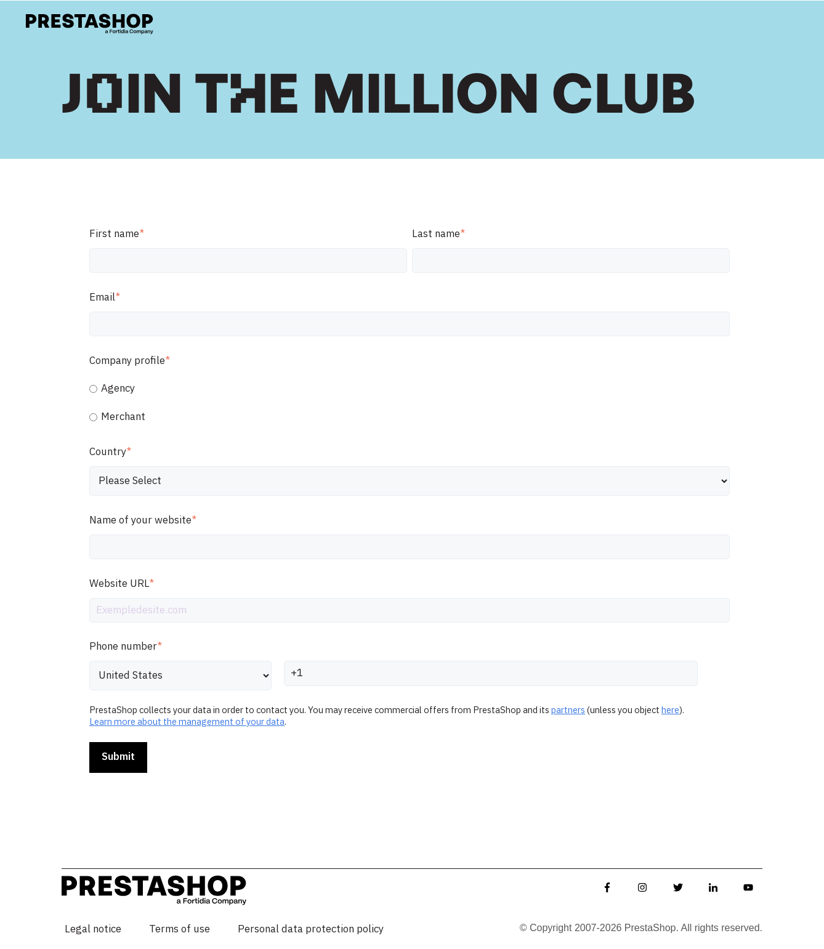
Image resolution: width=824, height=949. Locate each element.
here (670, 710)
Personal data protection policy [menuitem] (311, 929)
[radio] (409, 389)
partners (568, 710)
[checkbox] (409, 403)
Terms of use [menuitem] (179, 929)
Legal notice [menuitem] (93, 929)
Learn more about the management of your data (187, 722)
